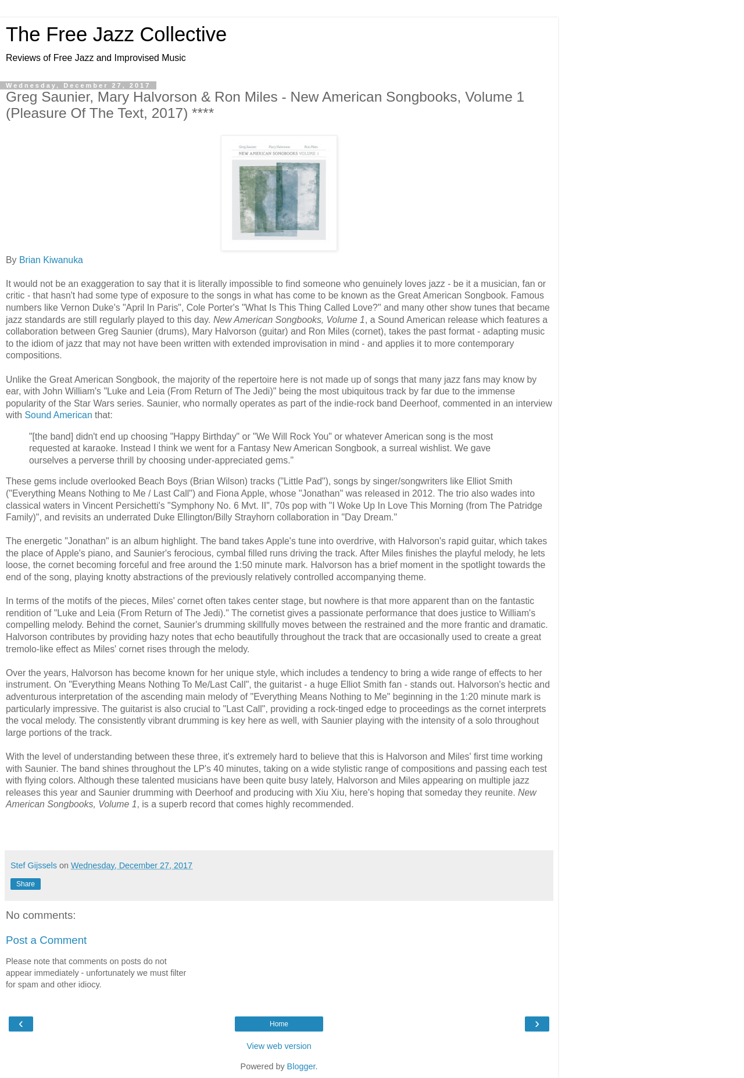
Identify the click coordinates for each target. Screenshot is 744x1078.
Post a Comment (46, 940)
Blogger (301, 1066)
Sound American (58, 415)
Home (279, 1024)
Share (25, 884)
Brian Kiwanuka (51, 260)
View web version (279, 1046)
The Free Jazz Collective (116, 34)
